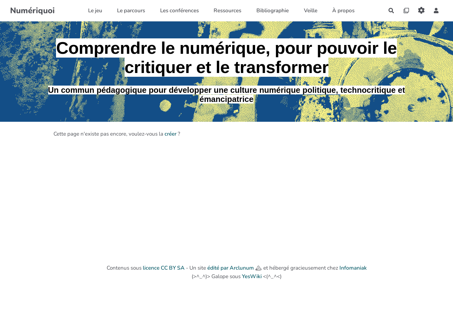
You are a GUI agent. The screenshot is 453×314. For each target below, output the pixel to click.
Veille (310, 10)
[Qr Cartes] (406, 10)
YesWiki (252, 276)
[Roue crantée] (421, 10)
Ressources (227, 10)
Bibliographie (272, 10)
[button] (436, 10)
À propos (343, 10)
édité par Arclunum (230, 268)
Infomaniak (353, 268)
